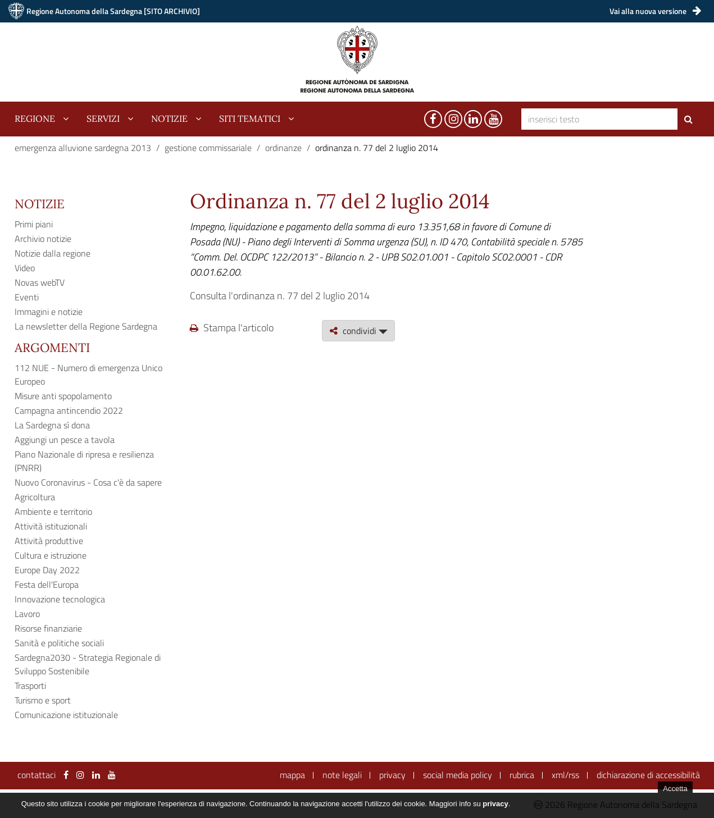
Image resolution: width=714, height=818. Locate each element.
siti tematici (249, 118)
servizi (103, 118)
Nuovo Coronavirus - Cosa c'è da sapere (88, 482)
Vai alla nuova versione (655, 11)
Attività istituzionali (51, 526)
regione (35, 118)
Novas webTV (40, 282)
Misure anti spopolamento (63, 396)
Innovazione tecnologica (60, 599)
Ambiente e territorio (53, 511)
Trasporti (30, 685)
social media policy (457, 775)
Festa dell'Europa (47, 584)
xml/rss (565, 775)
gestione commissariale (208, 147)
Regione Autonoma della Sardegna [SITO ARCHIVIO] (113, 11)
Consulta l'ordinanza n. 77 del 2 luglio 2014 (280, 295)
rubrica (522, 775)
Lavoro (27, 613)
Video (25, 268)
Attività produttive (49, 540)
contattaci (36, 775)
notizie (169, 118)
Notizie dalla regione (52, 253)
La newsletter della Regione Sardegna (86, 326)
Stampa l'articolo (232, 327)
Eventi (27, 297)
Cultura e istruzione (51, 555)
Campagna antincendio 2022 (69, 410)
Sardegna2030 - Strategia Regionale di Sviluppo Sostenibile (88, 664)
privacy (392, 775)
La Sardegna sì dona (52, 425)
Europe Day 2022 (47, 570)
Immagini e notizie (49, 311)
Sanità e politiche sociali (59, 643)
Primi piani (34, 224)
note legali (342, 775)
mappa (292, 775)
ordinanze (283, 147)
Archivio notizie (43, 238)
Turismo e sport (43, 700)
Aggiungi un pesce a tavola (65, 439)
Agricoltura (35, 497)
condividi (358, 330)
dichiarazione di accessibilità (648, 775)
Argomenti (52, 347)
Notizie (40, 204)
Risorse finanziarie (48, 628)
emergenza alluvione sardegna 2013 (83, 147)
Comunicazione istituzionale (66, 714)
